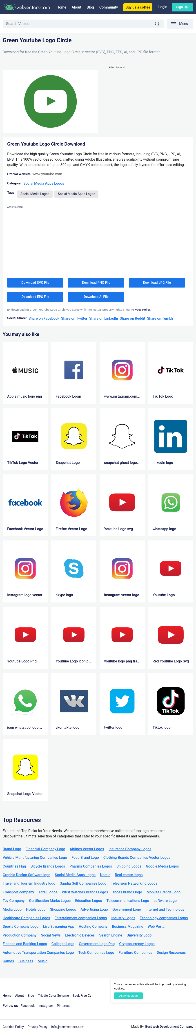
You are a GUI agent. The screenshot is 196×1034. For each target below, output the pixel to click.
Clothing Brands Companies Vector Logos (136, 857)
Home (61, 7)
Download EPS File (35, 297)
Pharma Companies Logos (90, 866)
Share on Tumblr (160, 318)
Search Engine (110, 935)
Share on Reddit (132, 318)
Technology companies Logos (164, 918)
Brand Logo (12, 849)
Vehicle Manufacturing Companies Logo (35, 857)
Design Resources (171, 952)
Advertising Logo (94, 909)
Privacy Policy (38, 1027)
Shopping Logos (63, 909)
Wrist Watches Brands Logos (85, 892)
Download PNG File (96, 283)
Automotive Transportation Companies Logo (38, 952)
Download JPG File (157, 283)
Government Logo (126, 909)
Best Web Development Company (169, 1027)
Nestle (105, 875)
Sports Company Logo (20, 926)
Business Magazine (127, 926)
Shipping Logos (128, 866)
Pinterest (63, 1006)
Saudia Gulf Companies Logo (83, 883)
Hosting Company (93, 926)
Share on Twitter (74, 318)
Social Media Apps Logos (43, 183)
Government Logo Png (97, 944)
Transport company (18, 892)
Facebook (28, 1006)
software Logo (165, 901)
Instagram (45, 1006)
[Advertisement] (151, 101)
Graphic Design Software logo (26, 875)
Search (159, 24)
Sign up (182, 7)
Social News (51, 935)
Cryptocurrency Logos (136, 944)
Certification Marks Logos (50, 901)
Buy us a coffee (137, 7)
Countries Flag (14, 866)
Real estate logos (129, 875)
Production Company (19, 935)
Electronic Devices (80, 935)
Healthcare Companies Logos (26, 918)
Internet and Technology (164, 909)
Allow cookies (128, 995)
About (76, 7)
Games (8, 961)
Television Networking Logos (134, 883)
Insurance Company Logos (130, 849)
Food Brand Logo (85, 857)
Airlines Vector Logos (87, 849)
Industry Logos (123, 918)
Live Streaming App (58, 926)
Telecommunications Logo (128, 901)
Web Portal (156, 926)
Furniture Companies (135, 952)
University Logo (139, 935)
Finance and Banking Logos (25, 944)
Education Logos (88, 901)
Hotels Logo (35, 909)
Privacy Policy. (141, 309)
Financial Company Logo (45, 849)
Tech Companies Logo (96, 952)
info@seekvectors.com (67, 1027)
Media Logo (12, 909)
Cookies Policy (13, 1027)
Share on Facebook (44, 318)
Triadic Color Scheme (53, 996)
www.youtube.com (47, 174)
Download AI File (96, 297)
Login (162, 7)
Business (25, 961)
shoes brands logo (127, 892)
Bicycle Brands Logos (48, 866)
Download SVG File (35, 283)
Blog (90, 7)
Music (42, 961)
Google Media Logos (162, 866)
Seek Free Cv (82, 996)
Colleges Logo (62, 944)
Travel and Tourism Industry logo (29, 883)
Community (108, 7)
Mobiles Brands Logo (163, 892)
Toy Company (13, 901)
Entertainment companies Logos (81, 918)
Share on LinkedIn (103, 318)
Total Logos (47, 892)
